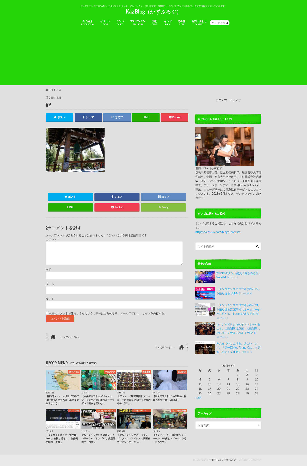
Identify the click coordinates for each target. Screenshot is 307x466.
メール (50, 284)
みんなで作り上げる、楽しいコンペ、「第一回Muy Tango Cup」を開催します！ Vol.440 (227, 347)
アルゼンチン (137, 23)
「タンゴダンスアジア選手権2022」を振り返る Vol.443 (228, 293)
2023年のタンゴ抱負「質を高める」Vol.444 (228, 277)
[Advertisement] (153, 57)
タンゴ (120, 23)
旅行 (155, 23)
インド (168, 23)
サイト (50, 298)
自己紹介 (87, 23)
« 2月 (198, 397)
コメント (52, 239)
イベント (105, 23)
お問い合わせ (199, 23)
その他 (181, 23)
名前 (48, 269)
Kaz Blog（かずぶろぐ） (153, 11)
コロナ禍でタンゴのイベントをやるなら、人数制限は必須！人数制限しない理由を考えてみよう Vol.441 (227, 330)
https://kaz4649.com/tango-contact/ (218, 232)
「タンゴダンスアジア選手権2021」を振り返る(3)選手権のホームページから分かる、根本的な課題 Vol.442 (228, 311)
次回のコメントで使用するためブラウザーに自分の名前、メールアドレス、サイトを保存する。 (108, 313)
